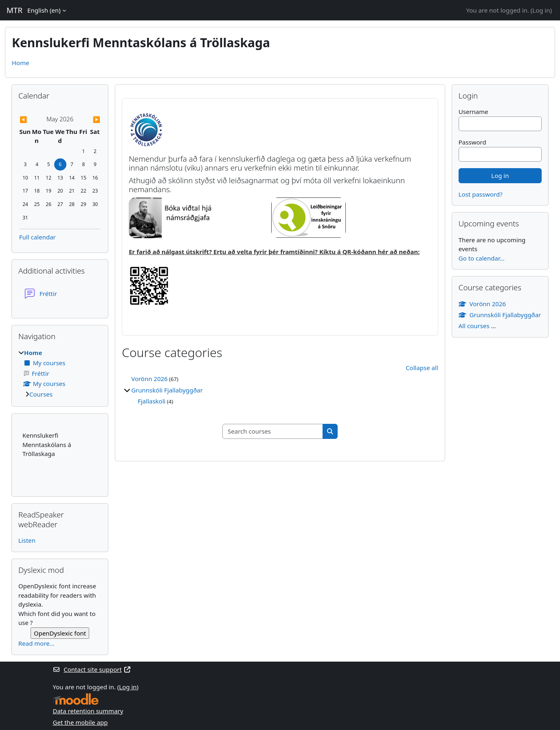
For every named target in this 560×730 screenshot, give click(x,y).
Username (473, 111)
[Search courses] (272, 431)
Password (472, 142)
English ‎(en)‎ (44, 10)
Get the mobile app (80, 722)
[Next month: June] (88, 119)
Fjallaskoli (151, 401)
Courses (41, 394)
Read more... (36, 643)
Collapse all (422, 368)
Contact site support (92, 669)
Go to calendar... (482, 258)
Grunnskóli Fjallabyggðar (167, 390)
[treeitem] (59, 373)
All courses (474, 326)
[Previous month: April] (31, 119)
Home (20, 63)
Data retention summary (88, 711)
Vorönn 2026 (149, 379)
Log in (541, 10)
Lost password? (481, 194)
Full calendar (37, 237)
